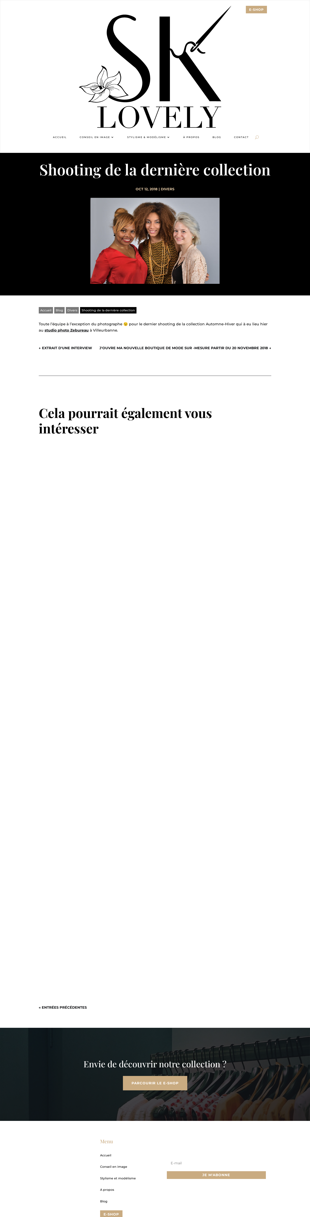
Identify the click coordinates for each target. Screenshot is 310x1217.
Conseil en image (95, 137)
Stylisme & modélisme (146, 137)
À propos (191, 137)
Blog (216, 137)
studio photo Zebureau (67, 330)
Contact (241, 137)
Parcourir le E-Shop (155, 1083)
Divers (167, 189)
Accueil (60, 137)
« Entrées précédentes (63, 1007)
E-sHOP (256, 10)
